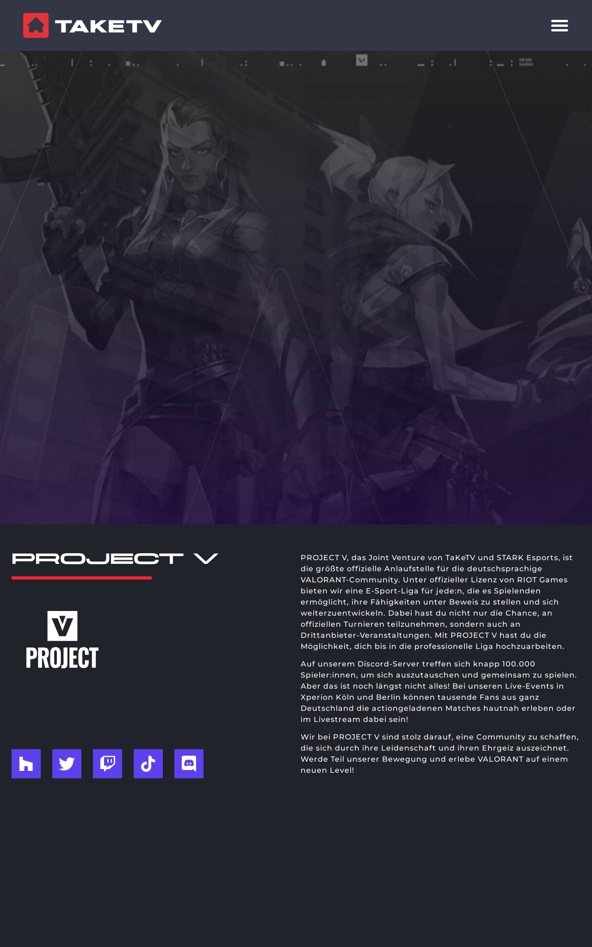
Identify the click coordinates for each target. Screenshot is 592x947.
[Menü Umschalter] (559, 25)
